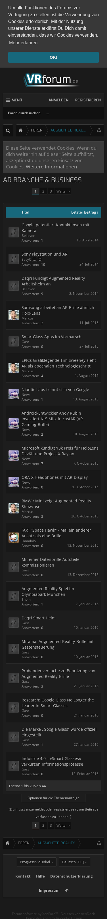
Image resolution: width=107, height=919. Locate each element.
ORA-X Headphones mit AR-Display (55, 476)
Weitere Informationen (51, 165)
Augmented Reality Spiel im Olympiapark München (48, 590)
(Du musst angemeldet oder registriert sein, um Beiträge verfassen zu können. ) (53, 812)
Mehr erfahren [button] (23, 42)
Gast (25, 341)
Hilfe (40, 884)
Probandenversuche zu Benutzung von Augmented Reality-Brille (58, 672)
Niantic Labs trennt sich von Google (55, 388)
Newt (26, 393)
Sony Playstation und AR (45, 253)
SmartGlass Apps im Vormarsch (51, 336)
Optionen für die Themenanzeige (53, 797)
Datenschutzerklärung (71, 884)
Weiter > (63, 190)
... (47, 112)
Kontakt (23, 884)
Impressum (49, 898)
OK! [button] (53, 57)
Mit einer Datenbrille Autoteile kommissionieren (50, 561)
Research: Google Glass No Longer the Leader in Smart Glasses (58, 701)
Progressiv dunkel (35, 870)
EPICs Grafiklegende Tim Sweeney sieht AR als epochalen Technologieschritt (59, 362)
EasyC (26, 258)
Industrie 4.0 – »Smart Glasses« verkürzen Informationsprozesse (52, 760)
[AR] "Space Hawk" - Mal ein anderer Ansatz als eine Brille (56, 532)
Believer (28, 234)
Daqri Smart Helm (39, 617)
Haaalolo (29, 540)
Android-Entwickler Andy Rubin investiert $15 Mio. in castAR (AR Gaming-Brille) (52, 418)
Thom (26, 598)
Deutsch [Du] (73, 870)
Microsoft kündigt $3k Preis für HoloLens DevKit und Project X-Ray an (60, 450)
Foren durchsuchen (24, 112)
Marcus (27, 317)
